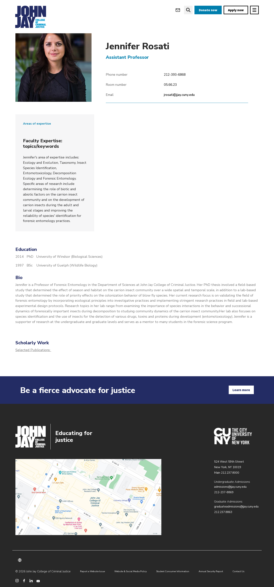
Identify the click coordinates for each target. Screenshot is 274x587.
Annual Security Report (211, 571)
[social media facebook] (24, 580)
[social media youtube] (38, 580)
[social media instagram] (17, 580)
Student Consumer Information (172, 571)
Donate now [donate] (208, 10)
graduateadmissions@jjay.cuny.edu (236, 506)
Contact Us (239, 571)
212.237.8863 (223, 512)
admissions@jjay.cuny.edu (230, 487)
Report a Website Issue (92, 571)
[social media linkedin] (31, 580)
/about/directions (88, 497)
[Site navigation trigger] (254, 10)
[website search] (188, 10)
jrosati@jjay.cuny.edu (179, 102)
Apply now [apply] (236, 10)
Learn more (241, 390)
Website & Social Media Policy (130, 571)
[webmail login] (178, 10)
